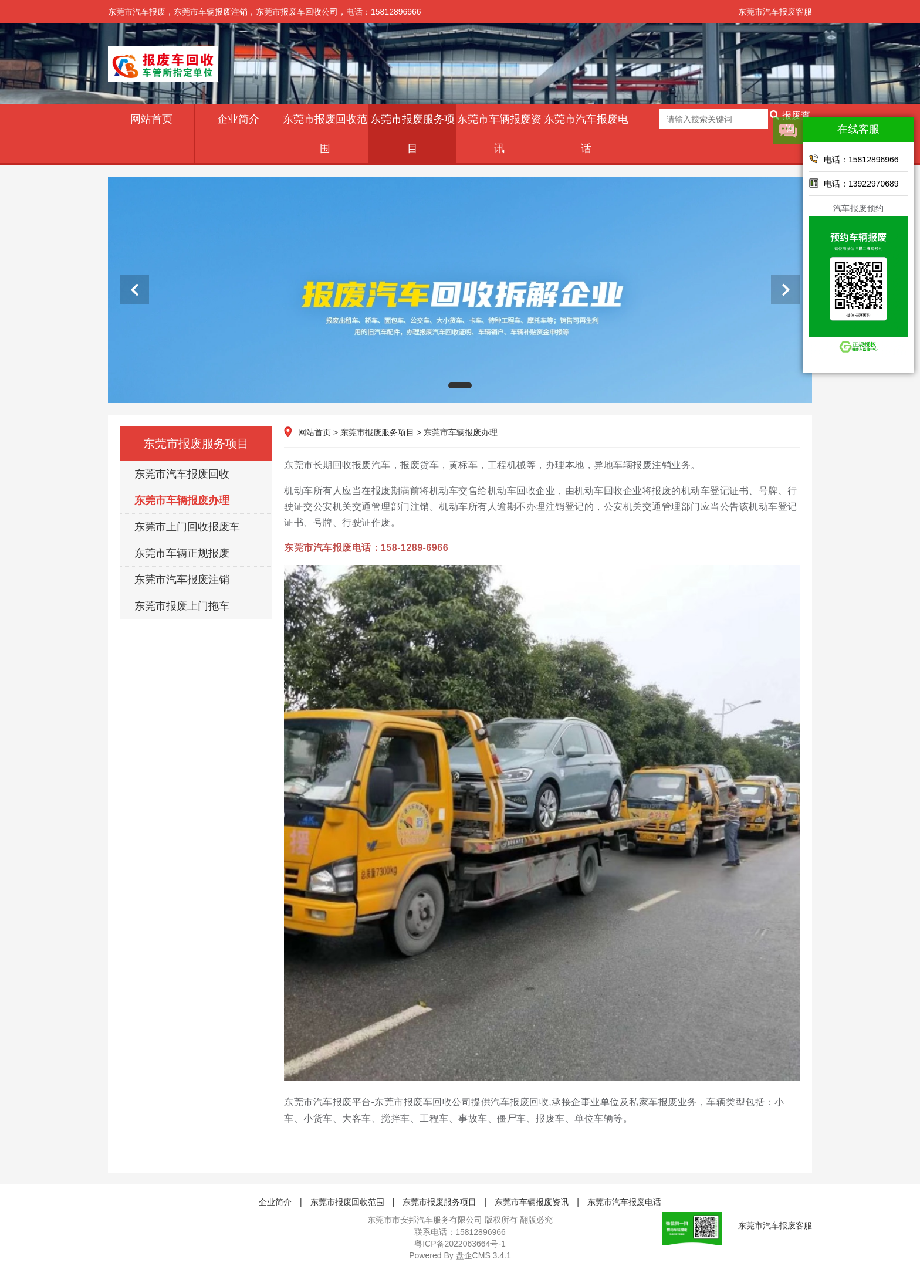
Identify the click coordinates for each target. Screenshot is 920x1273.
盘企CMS (459, 1255)
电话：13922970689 (854, 183)
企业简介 (238, 119)
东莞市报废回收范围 (325, 133)
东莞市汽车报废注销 (181, 579)
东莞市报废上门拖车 (181, 606)
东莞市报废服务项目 (412, 133)
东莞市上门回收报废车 (187, 527)
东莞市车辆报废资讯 (499, 133)
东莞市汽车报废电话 (586, 133)
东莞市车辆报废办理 (181, 500)
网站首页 (151, 119)
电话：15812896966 (854, 159)
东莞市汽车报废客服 (775, 11)
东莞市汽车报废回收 (181, 474)
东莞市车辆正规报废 (181, 553)
